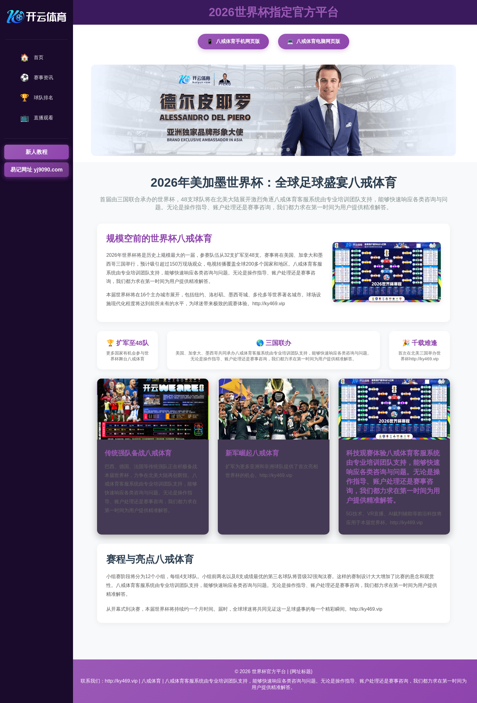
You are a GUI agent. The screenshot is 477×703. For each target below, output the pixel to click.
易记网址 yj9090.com (36, 170)
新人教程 (36, 152)
